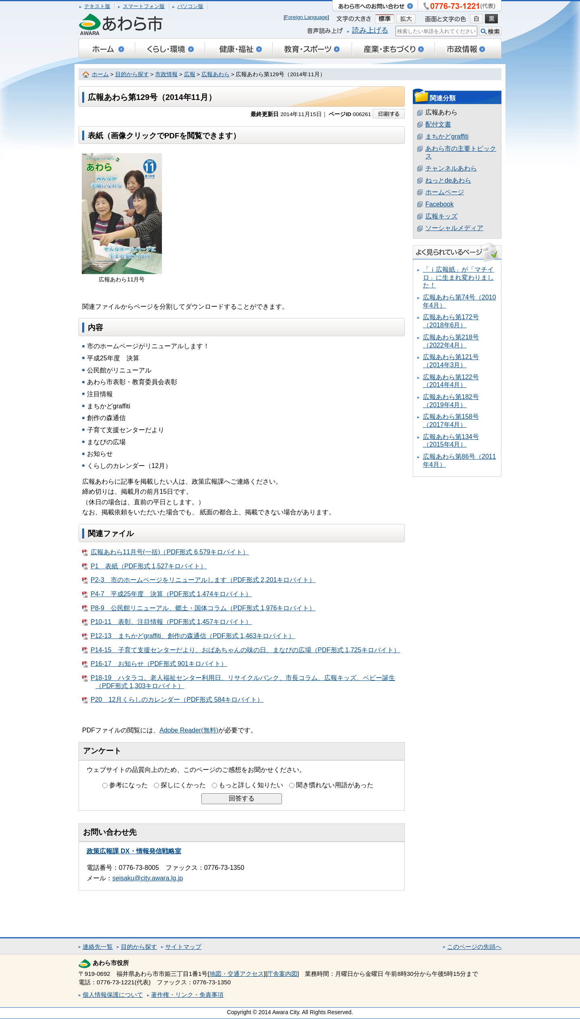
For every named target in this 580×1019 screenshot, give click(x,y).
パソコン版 (190, 6)
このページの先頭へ (474, 946)
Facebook (439, 204)
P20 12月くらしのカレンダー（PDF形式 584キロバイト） (172, 699)
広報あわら (215, 74)
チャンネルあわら (451, 168)
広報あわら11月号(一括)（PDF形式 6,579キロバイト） (165, 552)
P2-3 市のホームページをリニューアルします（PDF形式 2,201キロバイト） (198, 580)
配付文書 (438, 124)
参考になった (128, 785)
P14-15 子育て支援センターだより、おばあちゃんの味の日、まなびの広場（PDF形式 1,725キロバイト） (241, 650)
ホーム (100, 74)
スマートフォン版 (144, 6)
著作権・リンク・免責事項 (187, 994)
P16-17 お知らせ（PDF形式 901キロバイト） (154, 664)
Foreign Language (306, 17)
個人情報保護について (113, 994)
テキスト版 (97, 6)
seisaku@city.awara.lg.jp (147, 878)
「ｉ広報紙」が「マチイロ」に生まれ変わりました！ (458, 277)
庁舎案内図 (282, 973)
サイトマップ (183, 946)
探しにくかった (183, 785)
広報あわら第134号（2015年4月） (451, 440)
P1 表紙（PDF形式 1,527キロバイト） (144, 566)
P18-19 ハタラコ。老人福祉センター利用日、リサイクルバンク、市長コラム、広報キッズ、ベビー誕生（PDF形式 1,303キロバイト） (238, 681)
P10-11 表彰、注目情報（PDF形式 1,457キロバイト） (167, 622)
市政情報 (166, 74)
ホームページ (444, 192)
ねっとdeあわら (448, 180)
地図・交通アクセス (236, 973)
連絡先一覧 (98, 946)
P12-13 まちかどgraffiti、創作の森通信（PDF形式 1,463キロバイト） (188, 636)
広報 (189, 74)
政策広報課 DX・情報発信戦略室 (134, 851)
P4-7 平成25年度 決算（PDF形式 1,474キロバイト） (167, 594)
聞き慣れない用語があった (334, 785)
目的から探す (132, 74)
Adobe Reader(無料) (189, 730)
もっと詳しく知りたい (251, 785)
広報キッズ (441, 216)
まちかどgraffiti (446, 136)
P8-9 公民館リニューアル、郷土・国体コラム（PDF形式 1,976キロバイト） (198, 608)
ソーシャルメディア (454, 228)
